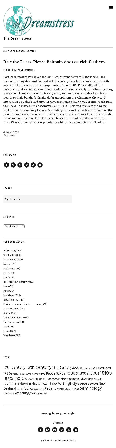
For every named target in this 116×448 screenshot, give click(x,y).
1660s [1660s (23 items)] (100, 367)
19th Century (9, 255)
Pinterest (19, 167)
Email (40, 167)
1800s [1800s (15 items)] (15, 374)
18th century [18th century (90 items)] (38, 367)
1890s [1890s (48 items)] (83, 373)
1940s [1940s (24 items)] (31, 379)
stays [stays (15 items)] (67, 389)
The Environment (11, 322)
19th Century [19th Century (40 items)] (61, 368)
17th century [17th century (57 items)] (14, 367)
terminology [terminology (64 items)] (90, 388)
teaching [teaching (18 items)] (75, 389)
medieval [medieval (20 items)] (82, 384)
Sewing (7, 313)
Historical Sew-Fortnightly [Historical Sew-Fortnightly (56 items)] (54, 383)
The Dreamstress (17, 38)
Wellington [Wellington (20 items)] (37, 393)
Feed (33, 167)
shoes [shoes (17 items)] (62, 389)
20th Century (9, 259)
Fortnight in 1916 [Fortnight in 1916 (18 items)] (11, 384)
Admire (6, 264)
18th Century (9, 250)
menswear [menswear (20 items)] (93, 384)
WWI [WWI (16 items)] (46, 393)
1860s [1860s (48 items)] (50, 373)
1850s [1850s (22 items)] (42, 373)
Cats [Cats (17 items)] (45, 379)
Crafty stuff (9, 268)
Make (6, 290)
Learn (6, 286)
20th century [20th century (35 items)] (81, 368)
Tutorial (7, 331)
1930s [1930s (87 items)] (21, 378)
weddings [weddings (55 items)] (23, 393)
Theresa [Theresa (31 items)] (8, 393)
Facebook (6, 167)
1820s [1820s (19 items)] (28, 373)
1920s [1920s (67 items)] (8, 378)
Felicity (6, 277)
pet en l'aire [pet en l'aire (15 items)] (39, 389)
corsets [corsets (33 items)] (74, 379)
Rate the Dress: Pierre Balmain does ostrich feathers (54, 62)
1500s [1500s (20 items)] (94, 368)
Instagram (13, 167)
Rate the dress (9, 135)
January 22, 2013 (11, 132)
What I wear (9, 335)
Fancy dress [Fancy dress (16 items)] (99, 379)
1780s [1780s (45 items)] (8, 373)
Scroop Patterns (11, 308)
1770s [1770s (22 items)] (108, 367)
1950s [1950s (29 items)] (38, 379)
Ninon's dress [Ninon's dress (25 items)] (25, 388)
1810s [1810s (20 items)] (21, 373)
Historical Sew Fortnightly (16, 281)
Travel (6, 326)
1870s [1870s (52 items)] (61, 373)
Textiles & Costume (13, 317)
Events (6, 273)
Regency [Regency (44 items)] (51, 388)
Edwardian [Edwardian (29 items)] (86, 379)
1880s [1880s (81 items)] (72, 373)
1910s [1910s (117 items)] (106, 373)
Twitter (26, 167)
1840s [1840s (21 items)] (35, 373)
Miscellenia (8, 295)
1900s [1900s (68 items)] (94, 373)
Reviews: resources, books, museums (22, 304)
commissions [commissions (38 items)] (58, 379)
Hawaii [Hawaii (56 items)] (25, 383)
